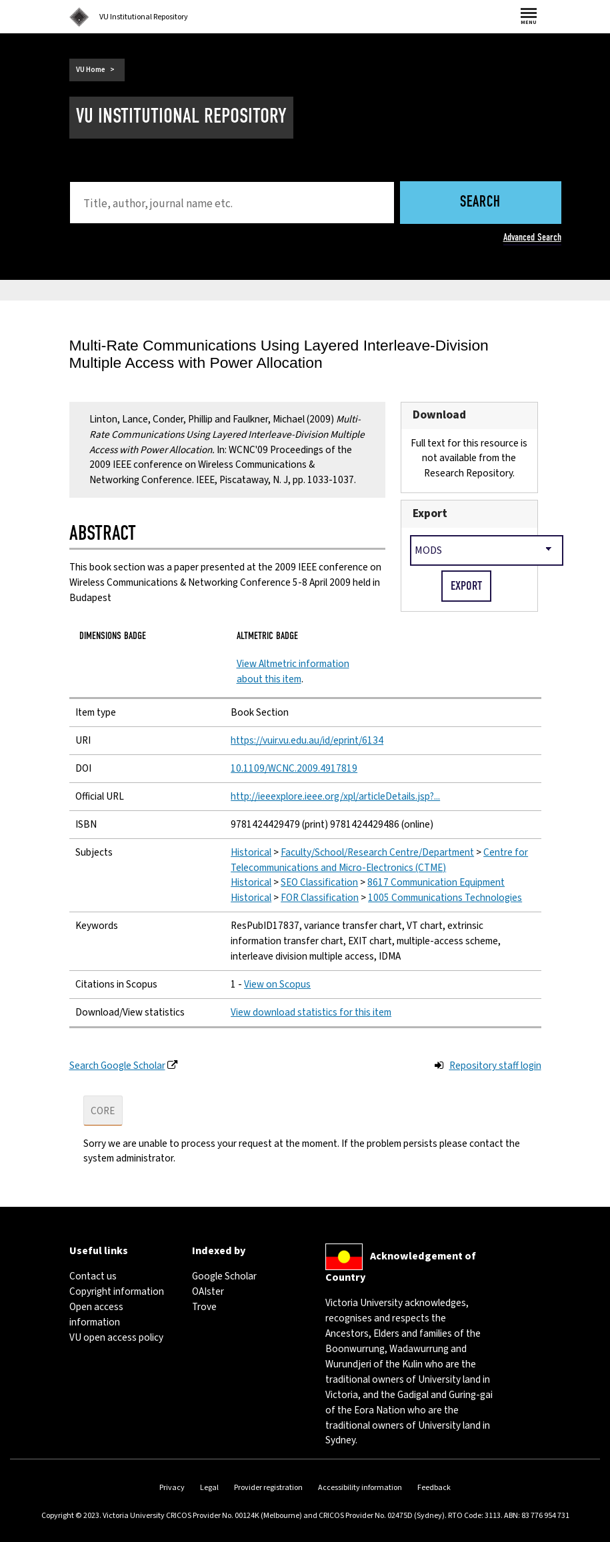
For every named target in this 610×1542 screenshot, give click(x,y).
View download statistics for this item (311, 1012)
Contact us (93, 1276)
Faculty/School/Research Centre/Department (377, 852)
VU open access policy (116, 1337)
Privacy (172, 1487)
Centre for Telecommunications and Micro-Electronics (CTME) (379, 860)
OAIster (208, 1291)
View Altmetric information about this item (293, 671)
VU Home (90, 70)
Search (480, 203)
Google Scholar (224, 1276)
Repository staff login (495, 1065)
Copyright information (116, 1291)
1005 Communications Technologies (445, 897)
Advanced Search (532, 237)
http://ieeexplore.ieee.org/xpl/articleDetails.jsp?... (335, 796)
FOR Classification (320, 897)
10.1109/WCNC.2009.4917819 (294, 768)
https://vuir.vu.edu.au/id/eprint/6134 (307, 740)
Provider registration (268, 1487)
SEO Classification (319, 882)
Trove (204, 1306)
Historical (251, 852)
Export (430, 513)
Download (439, 414)
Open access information (96, 1314)
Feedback (434, 1487)
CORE (103, 1111)
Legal (209, 1487)
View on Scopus (277, 984)
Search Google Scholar (117, 1065)
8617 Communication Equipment (436, 882)
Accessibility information (360, 1487)
